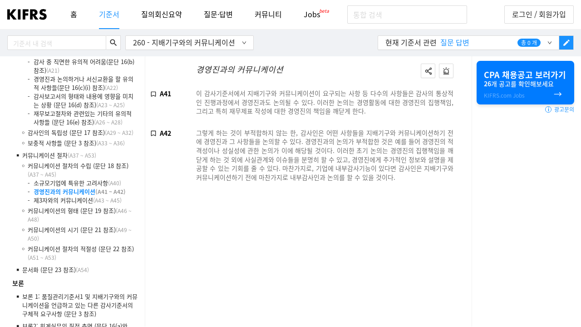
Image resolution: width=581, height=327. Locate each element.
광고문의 (559, 109)
